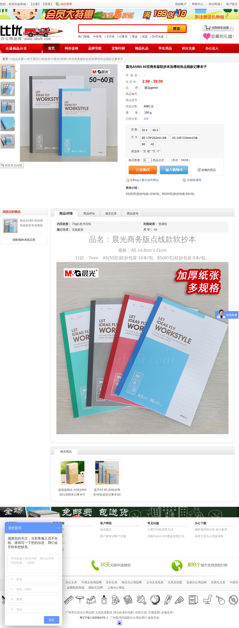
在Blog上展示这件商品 (144, 180)
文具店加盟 (175, 582)
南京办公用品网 (132, 582)
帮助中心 (197, 4)
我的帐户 (181, 4)
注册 (35, 4)
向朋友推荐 (194, 180)
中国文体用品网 (91, 582)
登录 (47, 4)
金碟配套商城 (75, 587)
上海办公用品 (116, 587)
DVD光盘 (157, 36)
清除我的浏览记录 (23, 239)
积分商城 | (216, 4)
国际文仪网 (95, 587)
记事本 (123, 36)
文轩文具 (111, 582)
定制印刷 (118, 48)
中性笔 (97, 36)
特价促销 (71, 48)
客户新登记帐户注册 (113, 536)
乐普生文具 (218, 582)
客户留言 (232, 4)
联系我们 (58, 543)
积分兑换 (188, 48)
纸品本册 (18, 59)
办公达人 (212, 48)
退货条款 (58, 549)
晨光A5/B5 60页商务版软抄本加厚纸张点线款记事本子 (31, 225)
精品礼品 (141, 48)
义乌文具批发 (154, 582)
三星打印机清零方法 (160, 529)
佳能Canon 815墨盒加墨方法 (166, 536)
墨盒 (135, 36)
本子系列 (32, 59)
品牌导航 (95, 48)
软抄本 (46, 59)
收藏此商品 (208, 170)
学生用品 (165, 48)
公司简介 (58, 536)
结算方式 (58, 529)
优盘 (145, 36)
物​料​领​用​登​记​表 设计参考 (211, 529)
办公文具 (71, 582)
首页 (51, 48)
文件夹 (110, 36)
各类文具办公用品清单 (209, 536)
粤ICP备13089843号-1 (94, 617)
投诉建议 (106, 529)
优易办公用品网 (196, 582)
